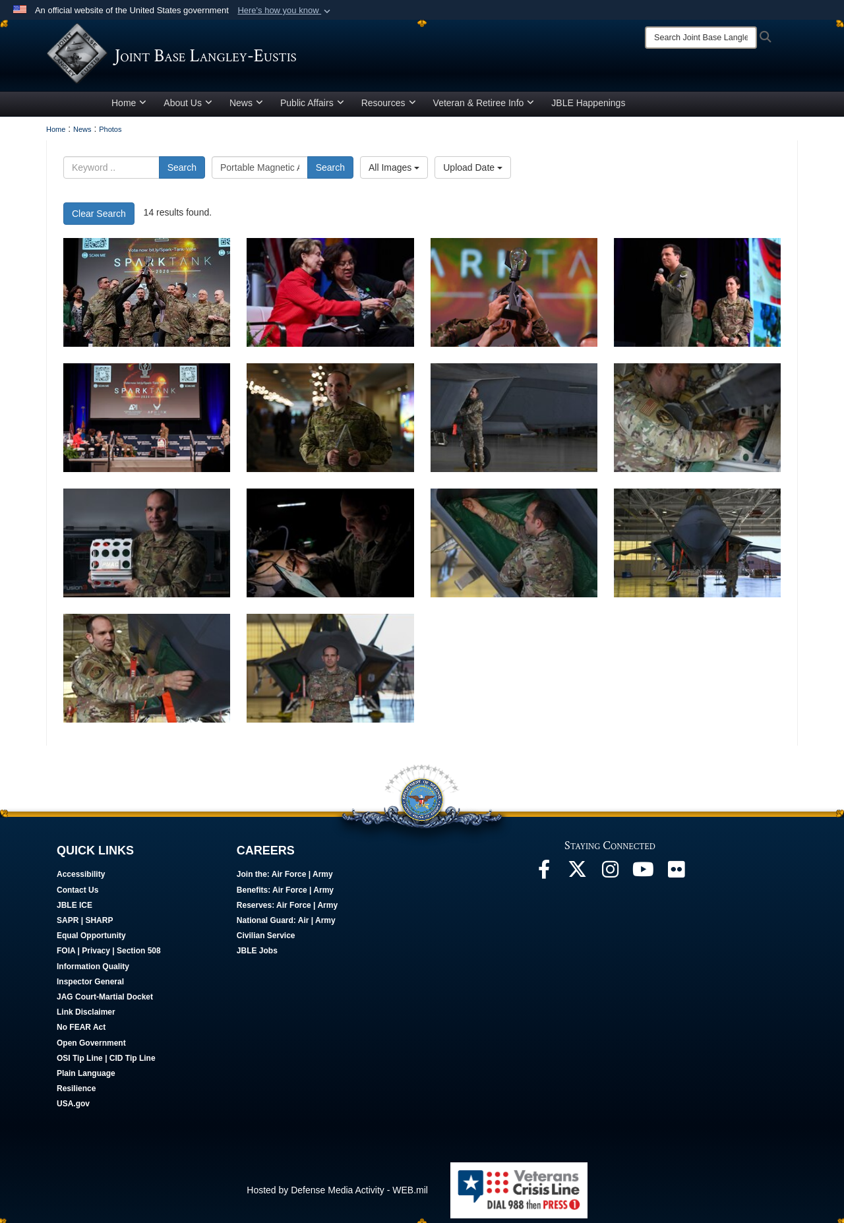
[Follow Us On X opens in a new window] (576, 877)
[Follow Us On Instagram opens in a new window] (609, 877)
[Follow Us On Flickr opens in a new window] (675, 877)
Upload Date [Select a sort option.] (472, 172)
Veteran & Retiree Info (484, 107)
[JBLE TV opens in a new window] (642, 877)
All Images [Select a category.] (394, 172)
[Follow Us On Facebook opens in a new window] (544, 877)
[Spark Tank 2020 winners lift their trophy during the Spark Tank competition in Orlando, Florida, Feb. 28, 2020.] (146, 297)
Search (181, 172)
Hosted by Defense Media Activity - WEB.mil (337, 1194)
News (246, 107)
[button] (285, 10)
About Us (188, 107)
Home (128, 107)
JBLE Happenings (588, 107)
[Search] (701, 37)
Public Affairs (312, 107)
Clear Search (99, 218)
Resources (388, 107)
